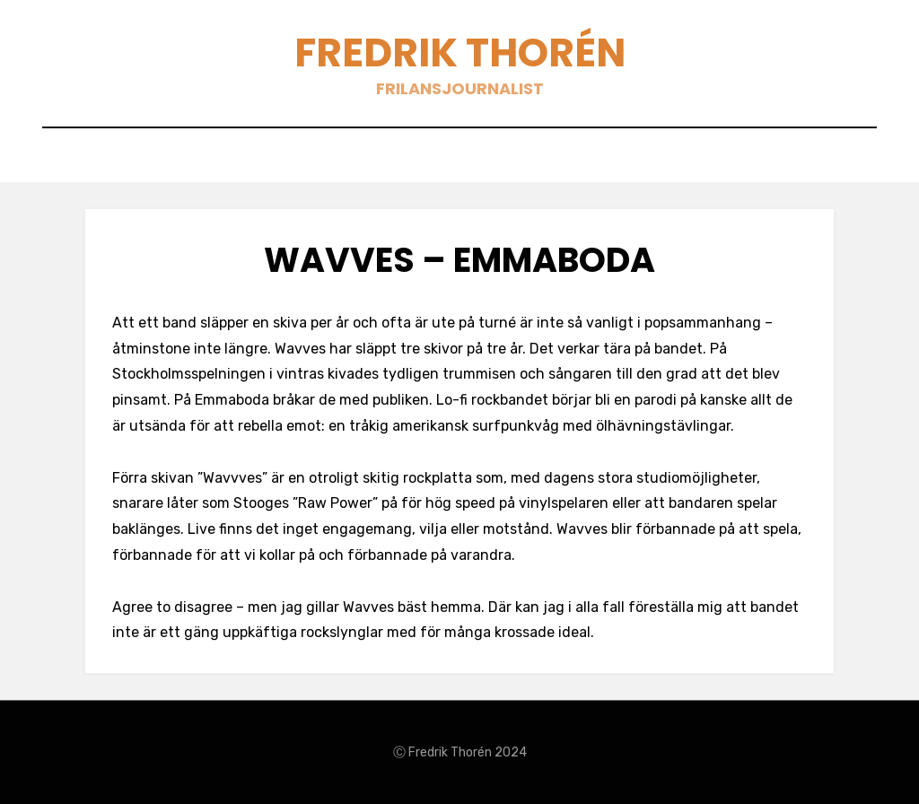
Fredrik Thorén (460, 52)
